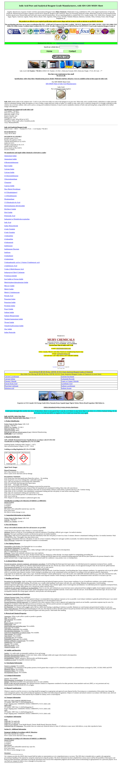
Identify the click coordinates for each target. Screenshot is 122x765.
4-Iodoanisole (8, 242)
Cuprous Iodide (9, 186)
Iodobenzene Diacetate (11, 249)
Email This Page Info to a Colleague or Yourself (70, 43)
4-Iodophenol (8, 256)
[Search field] (68, 47)
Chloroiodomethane (10, 179)
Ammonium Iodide (10, 159)
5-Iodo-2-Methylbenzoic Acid (14, 269)
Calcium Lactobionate (12, 377)
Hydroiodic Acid (9, 216)
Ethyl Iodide (8, 212)
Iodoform (7, 252)
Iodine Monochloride (11, 226)
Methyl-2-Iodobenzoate (12, 292)
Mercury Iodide (9, 286)
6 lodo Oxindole (9, 232)
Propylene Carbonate (11, 386)
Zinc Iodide (8, 329)
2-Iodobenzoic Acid (10, 266)
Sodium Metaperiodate (11, 316)
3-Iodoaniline (8, 236)
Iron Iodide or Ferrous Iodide (13, 279)
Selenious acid (9, 388)
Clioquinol (7, 182)
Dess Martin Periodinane (12, 189)
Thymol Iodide (9, 322)
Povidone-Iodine (9, 306)
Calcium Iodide (9, 172)
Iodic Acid (7, 222)
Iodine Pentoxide (9, 332)
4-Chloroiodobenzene (11, 176)
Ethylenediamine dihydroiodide (14, 206)
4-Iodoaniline (8, 239)
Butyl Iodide (8, 166)
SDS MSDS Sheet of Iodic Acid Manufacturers (61, 84)
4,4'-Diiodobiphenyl (10, 192)
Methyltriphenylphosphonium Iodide (16, 282)
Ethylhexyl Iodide (10, 209)
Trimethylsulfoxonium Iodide (13, 326)
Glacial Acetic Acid (11, 384)
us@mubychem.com (63, 354)
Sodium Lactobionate (68, 386)
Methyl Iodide (8, 289)
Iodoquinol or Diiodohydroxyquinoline (17, 219)
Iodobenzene (8, 246)
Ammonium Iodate (10, 156)
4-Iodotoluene (8, 259)
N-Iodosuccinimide (10, 276)
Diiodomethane (9, 199)
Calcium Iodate (9, 169)
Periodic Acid (8, 296)
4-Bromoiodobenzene (11, 162)
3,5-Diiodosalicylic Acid (12, 202)
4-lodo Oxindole (9, 229)
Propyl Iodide (8, 309)
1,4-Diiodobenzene (10, 196)
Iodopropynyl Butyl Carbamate (14, 272)
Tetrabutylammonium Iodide (13, 319)
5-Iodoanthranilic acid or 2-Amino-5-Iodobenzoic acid (22, 262)
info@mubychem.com (63, 348)
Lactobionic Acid (66, 384)
